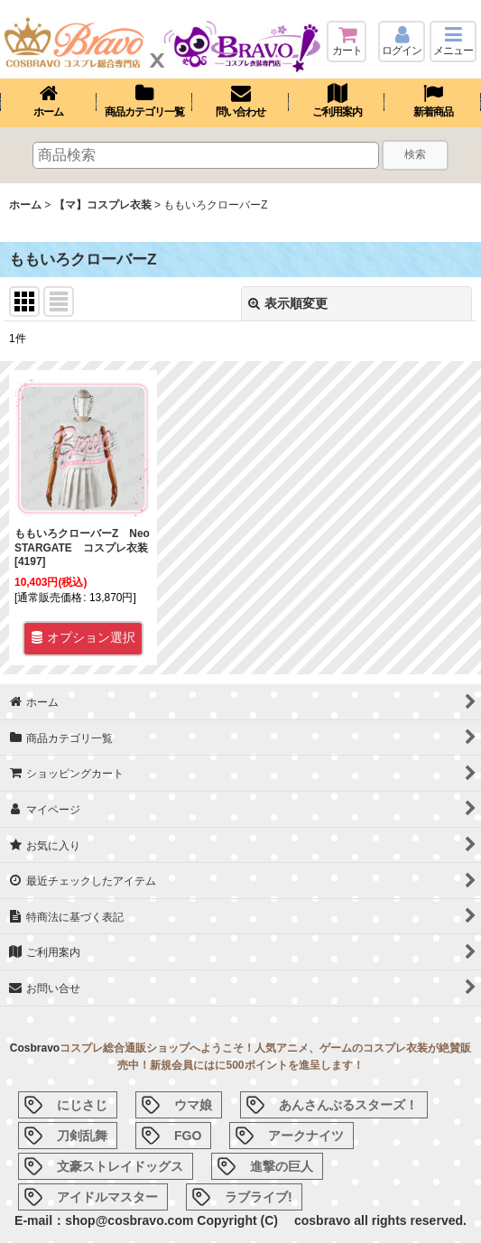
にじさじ (82, 1105)
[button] (453, 41)
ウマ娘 (193, 1105)
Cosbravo (35, 1048)
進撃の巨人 (281, 1166)
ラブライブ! (258, 1197)
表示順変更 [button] (288, 303)
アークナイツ (306, 1135)
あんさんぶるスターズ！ (348, 1105)
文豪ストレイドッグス (120, 1166)
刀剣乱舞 (82, 1135)
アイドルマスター (107, 1197)
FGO (187, 1135)
